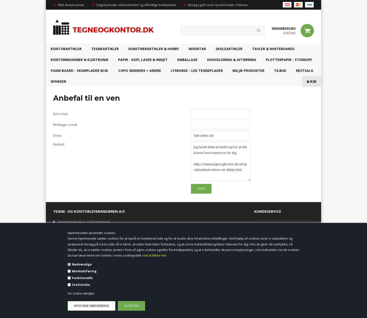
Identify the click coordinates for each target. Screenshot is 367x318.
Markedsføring (84, 271)
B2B (311, 81)
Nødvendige (82, 264)
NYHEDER (58, 81)
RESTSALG (304, 70)
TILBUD (280, 70)
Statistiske (81, 284)
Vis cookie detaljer (81, 293)
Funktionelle (82, 278)
